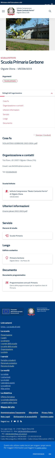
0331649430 (11, 172)
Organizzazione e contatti (13, 105)
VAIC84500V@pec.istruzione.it (16, 434)
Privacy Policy (47, 412)
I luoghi (3, 337)
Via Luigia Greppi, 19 (8, 429)
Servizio (6, 114)
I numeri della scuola (9, 343)
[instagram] (18, 421)
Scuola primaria (10, 81)
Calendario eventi (8, 382)
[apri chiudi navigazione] (3, 11)
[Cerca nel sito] (50, 11)
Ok (50, 454)
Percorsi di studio (7, 365)
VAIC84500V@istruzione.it (27, 431)
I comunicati (5, 377)
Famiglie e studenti (8, 360)
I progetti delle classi (9, 402)
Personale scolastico (9, 363)
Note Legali (5, 416)
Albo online (5, 388)
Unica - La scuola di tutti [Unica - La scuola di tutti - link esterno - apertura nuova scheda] (10, 326)
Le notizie (4, 374)
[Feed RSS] (21, 421)
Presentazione (6, 334)
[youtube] (15, 421)
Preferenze (38, 454)
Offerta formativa (8, 396)
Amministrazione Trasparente (13, 412)
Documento (7, 123)
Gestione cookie (46, 416)
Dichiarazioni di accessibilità (25, 416)
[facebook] (12, 421)
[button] (27, 93)
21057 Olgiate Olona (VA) (25, 429)
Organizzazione (7, 349)
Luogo (5, 118)
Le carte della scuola (9, 346)
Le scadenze (6, 385)
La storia (4, 352)
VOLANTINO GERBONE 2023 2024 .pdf (20, 143)
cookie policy (41, 447)
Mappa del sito (8, 407)
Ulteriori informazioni (11, 109)
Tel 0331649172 (7, 431)
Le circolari (5, 379)
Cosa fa (6, 101)
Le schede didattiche (9, 399)
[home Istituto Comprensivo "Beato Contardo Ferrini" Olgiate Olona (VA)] (20, 11)
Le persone (5, 340)
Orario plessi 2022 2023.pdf (15, 211)
